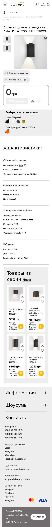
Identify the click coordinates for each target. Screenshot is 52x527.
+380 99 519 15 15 (13, 430)
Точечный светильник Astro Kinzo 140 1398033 (36, 312)
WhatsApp (10, 455)
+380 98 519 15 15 (13, 437)
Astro (21, 165)
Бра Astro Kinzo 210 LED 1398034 (16, 359)
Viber (7, 448)
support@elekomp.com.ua (17, 479)
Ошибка (40, 516)
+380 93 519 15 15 (13, 434)
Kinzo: (26, 280)
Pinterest (9, 496)
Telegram (9, 451)
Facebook (9, 493)
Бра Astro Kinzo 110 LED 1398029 (16, 311)
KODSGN (17, 511)
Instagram (9, 489)
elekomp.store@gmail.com (17, 469)
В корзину (17, 101)
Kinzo (16, 169)
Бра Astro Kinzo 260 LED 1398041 (36, 359)
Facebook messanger (15, 459)
